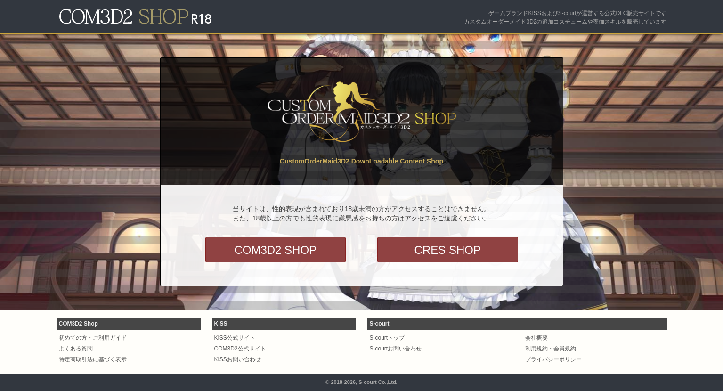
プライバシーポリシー (553, 359)
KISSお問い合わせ (237, 359)
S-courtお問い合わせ (396, 348)
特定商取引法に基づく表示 (93, 359)
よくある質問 (76, 348)
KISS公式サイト (234, 337)
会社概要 (536, 337)
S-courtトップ (387, 337)
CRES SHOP (447, 250)
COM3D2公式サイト (240, 348)
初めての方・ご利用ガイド (93, 337)
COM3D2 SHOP (275, 250)
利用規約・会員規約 (550, 348)
